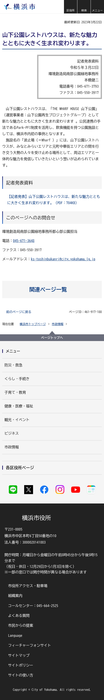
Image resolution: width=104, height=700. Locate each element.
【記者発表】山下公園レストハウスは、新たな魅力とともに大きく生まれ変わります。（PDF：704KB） (53, 200)
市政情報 (58, 324)
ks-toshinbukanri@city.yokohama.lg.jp (63, 259)
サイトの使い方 (20, 675)
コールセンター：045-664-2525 (33, 605)
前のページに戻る (18, 311)
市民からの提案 (20, 625)
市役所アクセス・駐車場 (27, 586)
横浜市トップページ (33, 324)
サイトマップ (19, 655)
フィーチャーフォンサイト (29, 645)
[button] (70, 6)
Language (15, 635)
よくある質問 (19, 615)
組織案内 (15, 595)
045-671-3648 (23, 240)
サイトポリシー (20, 665)
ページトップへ (52, 337)
